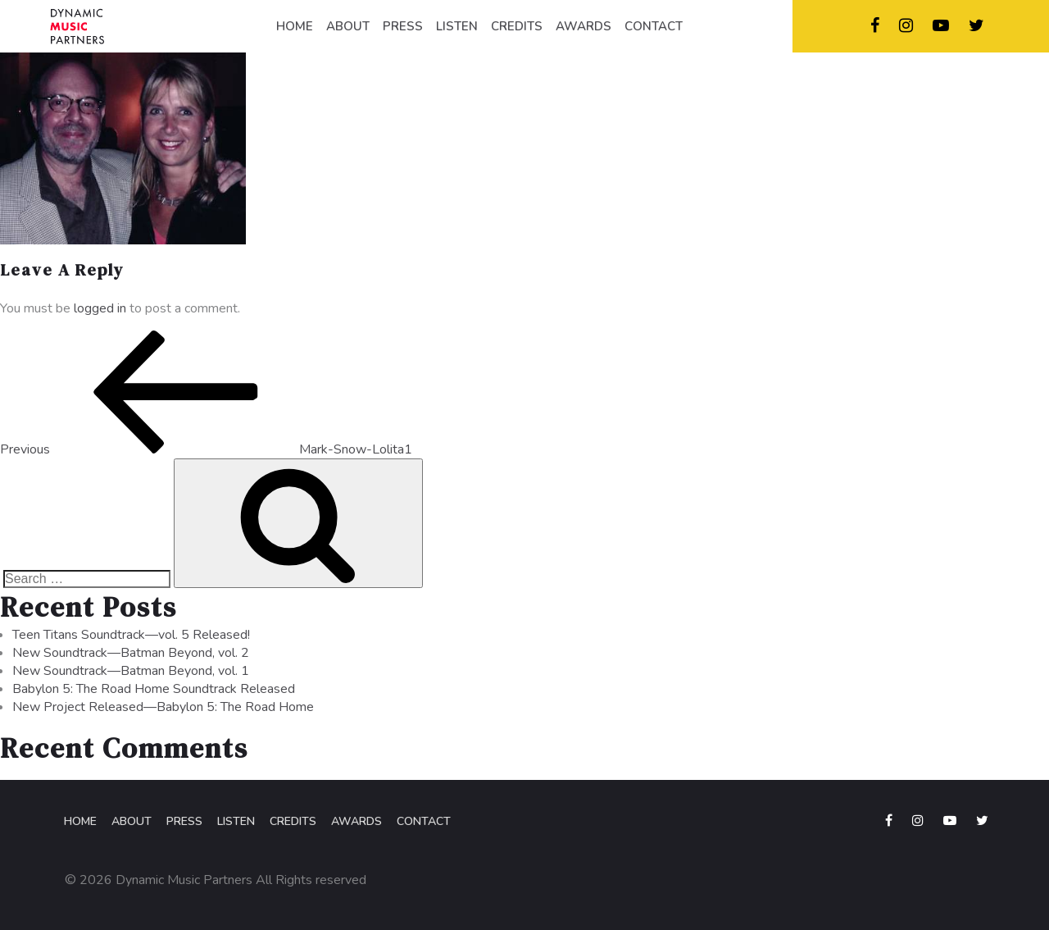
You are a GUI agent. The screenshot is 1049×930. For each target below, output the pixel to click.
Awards (356, 821)
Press (184, 821)
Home (80, 821)
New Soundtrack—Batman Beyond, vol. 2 (130, 653)
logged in (100, 308)
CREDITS (517, 26)
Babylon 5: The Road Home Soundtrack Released (153, 689)
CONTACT (653, 26)
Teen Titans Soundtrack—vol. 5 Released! (131, 635)
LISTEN (457, 26)
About (131, 821)
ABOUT (348, 26)
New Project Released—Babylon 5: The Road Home (163, 707)
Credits (293, 821)
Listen (236, 821)
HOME (294, 26)
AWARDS (583, 26)
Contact (424, 821)
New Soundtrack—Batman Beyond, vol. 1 (130, 671)
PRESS (403, 26)
